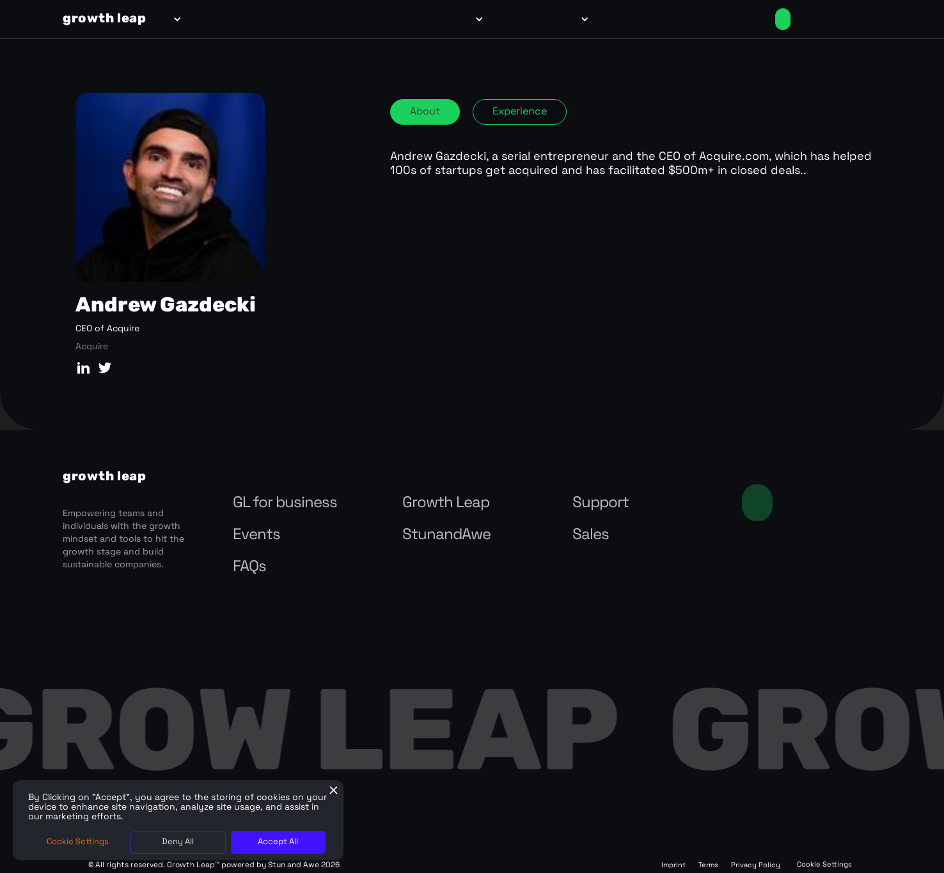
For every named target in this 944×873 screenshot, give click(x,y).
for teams (213, 19)
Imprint (673, 865)
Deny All (178, 842)
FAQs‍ (249, 567)
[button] (175, 19)
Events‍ (256, 535)
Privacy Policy (755, 865)
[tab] (425, 112)
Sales (590, 535)
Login (723, 19)
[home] (104, 19)
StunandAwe (446, 535)
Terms (708, 865)
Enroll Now (783, 19)
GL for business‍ (285, 503)
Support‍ (600, 503)
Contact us (757, 502)
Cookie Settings (824, 865)
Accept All (278, 842)
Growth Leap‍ (445, 503)
